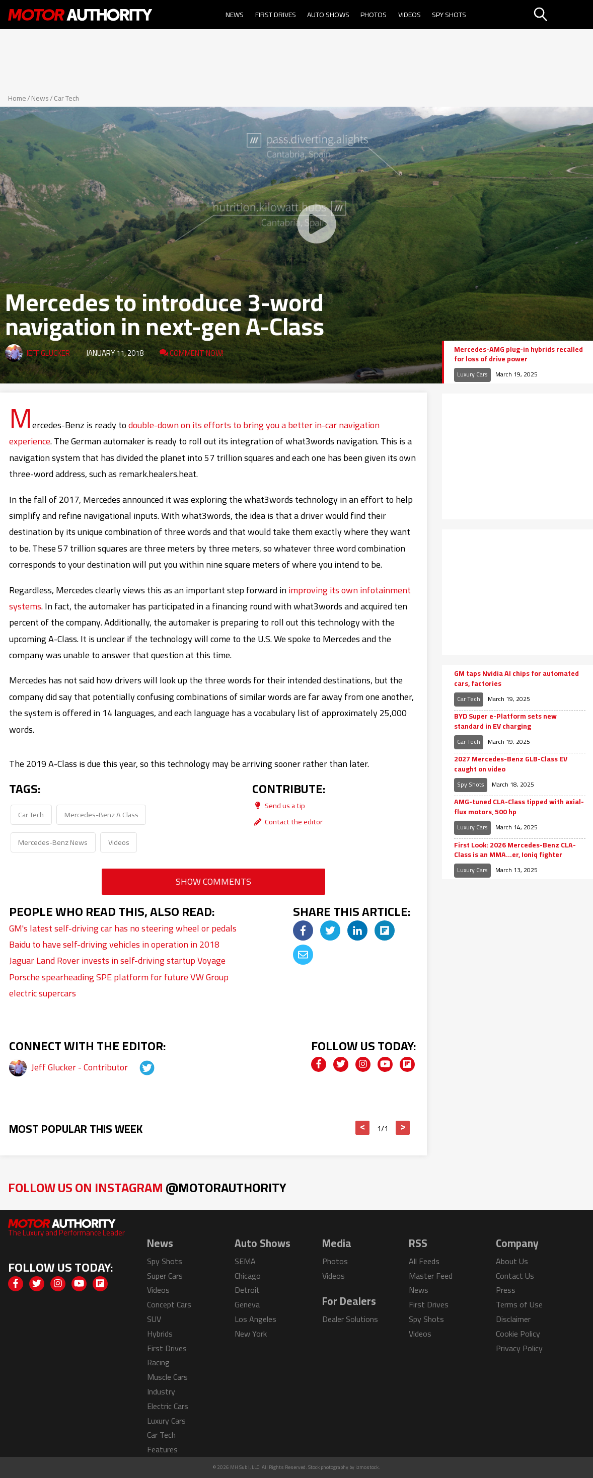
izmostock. (367, 1467)
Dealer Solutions (350, 1319)
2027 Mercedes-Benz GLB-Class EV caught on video (510, 764)
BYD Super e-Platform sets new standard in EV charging (505, 721)
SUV (154, 1319)
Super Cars (165, 1275)
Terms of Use (519, 1304)
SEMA (245, 1261)
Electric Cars (167, 1406)
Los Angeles (255, 1319)
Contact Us (515, 1275)
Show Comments (213, 881)
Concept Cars (169, 1304)
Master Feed (431, 1275)
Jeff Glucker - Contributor (80, 1067)
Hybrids (160, 1333)
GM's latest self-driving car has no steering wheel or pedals (123, 928)
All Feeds (424, 1261)
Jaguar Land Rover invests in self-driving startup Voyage (117, 960)
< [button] (362, 1128)
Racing (158, 1362)
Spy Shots (449, 14)
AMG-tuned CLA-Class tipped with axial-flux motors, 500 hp (519, 807)
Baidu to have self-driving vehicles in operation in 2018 (114, 944)
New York (251, 1333)
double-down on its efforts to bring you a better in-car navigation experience (194, 433)
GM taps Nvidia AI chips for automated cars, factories (516, 678)
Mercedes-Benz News (53, 842)
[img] (303, 930)
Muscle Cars (167, 1376)
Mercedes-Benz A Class (101, 814)
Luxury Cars (472, 374)
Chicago (248, 1275)
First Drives (275, 14)
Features (162, 1449)
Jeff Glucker (48, 353)
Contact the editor (287, 821)
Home (17, 98)
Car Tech (66, 98)
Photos (373, 14)
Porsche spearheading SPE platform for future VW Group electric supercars (119, 985)
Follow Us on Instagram (147, 1187)
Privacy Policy (519, 1348)
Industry (161, 1391)
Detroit (247, 1289)
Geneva (247, 1304)
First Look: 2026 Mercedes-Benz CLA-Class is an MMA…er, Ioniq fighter (515, 850)
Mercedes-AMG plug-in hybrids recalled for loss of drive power (518, 354)
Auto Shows (328, 14)
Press (505, 1289)
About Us (512, 1261)
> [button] (403, 1128)
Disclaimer (513, 1319)
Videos (409, 14)
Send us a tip (278, 805)
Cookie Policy (518, 1333)
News (235, 14)
